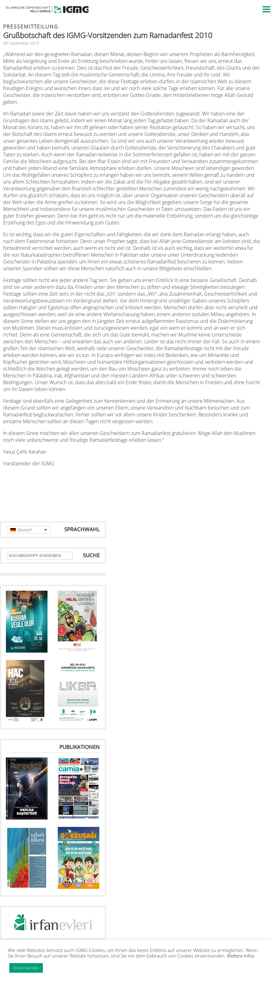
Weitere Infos (241, 956)
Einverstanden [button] (26, 968)
